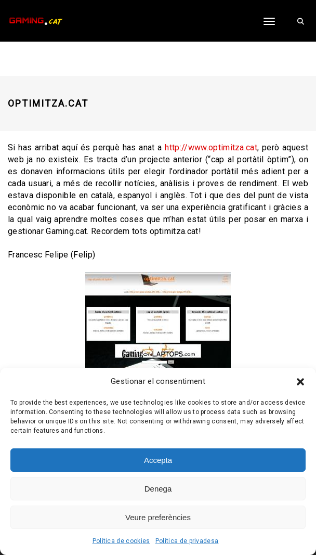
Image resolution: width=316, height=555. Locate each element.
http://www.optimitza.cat (211, 147)
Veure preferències (158, 517)
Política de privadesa (187, 541)
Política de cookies (121, 541)
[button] (300, 382)
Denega (158, 488)
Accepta (158, 460)
